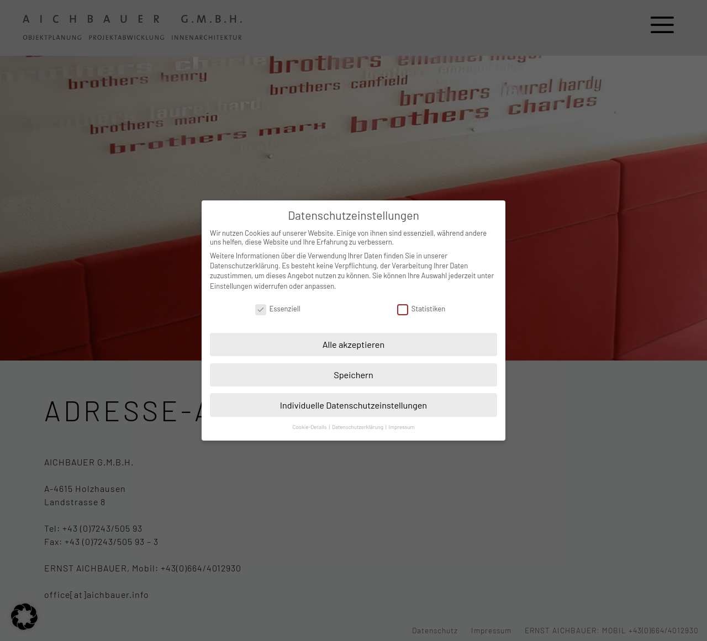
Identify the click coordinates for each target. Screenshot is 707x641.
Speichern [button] (353, 374)
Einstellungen (231, 286)
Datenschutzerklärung (244, 265)
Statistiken (421, 308)
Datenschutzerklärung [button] (358, 426)
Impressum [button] (401, 426)
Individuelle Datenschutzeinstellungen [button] (353, 405)
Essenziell (277, 308)
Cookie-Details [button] (310, 426)
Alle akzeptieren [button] (354, 344)
